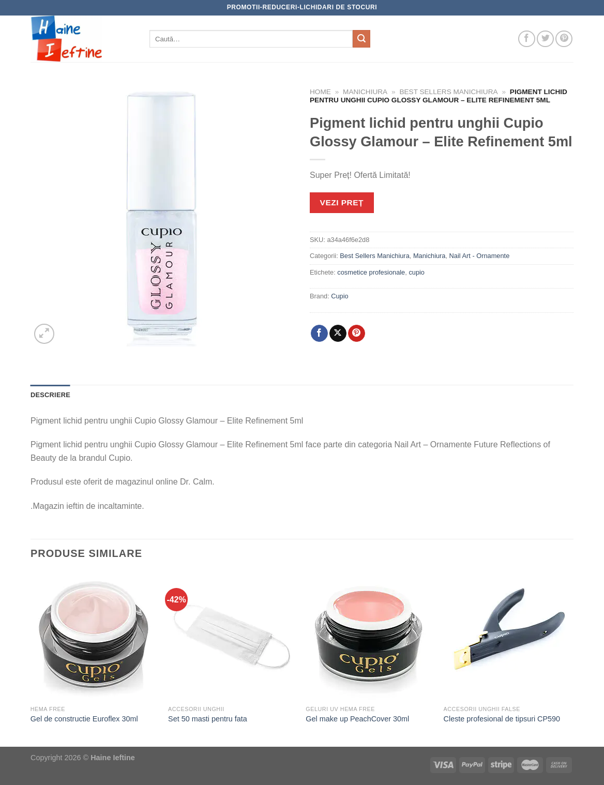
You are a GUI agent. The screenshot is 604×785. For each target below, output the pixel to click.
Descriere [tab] (50, 395)
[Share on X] (337, 333)
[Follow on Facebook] (526, 39)
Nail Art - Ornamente (479, 256)
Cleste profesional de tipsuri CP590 (502, 719)
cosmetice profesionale (371, 272)
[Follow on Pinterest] (563, 39)
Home (320, 92)
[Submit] (361, 39)
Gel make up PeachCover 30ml (357, 719)
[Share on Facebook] (319, 333)
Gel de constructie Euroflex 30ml (84, 719)
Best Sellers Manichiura (448, 92)
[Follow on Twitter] (545, 39)
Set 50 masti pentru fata (207, 719)
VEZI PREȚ (342, 202)
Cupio (339, 296)
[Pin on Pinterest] (356, 333)
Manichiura (365, 92)
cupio (417, 272)
